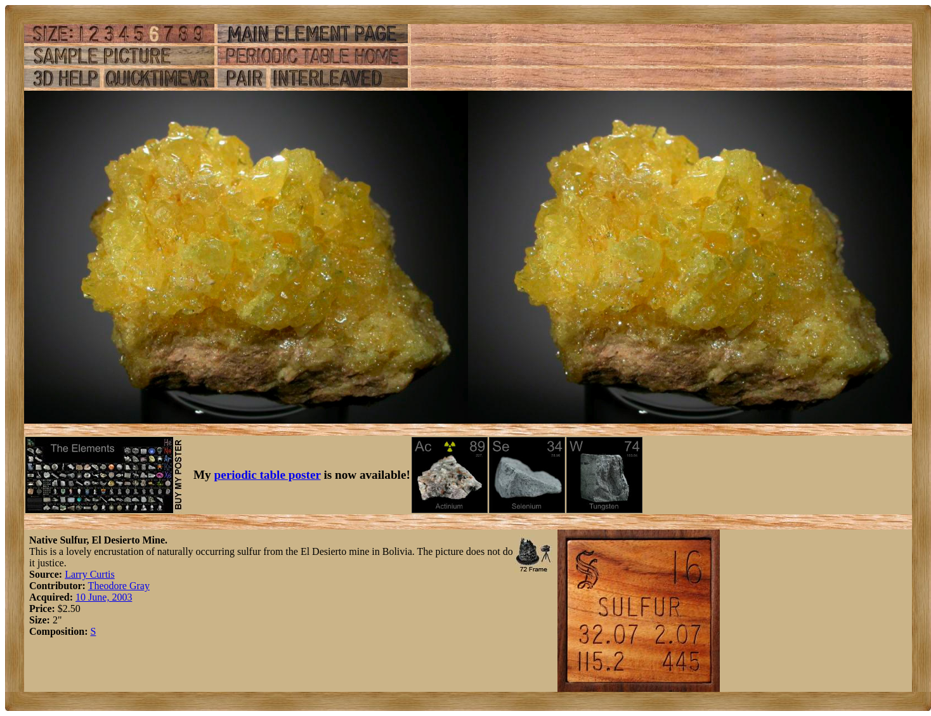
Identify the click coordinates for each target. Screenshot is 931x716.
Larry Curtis (90, 574)
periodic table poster (267, 474)
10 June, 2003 (103, 597)
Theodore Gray (119, 585)
